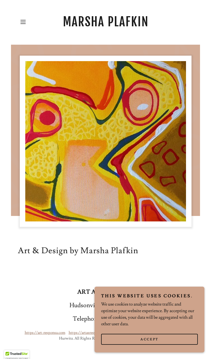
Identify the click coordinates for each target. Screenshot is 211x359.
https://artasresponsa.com (90, 332)
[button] (31, 21)
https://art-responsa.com (45, 332)
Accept (149, 343)
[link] (105, 25)
